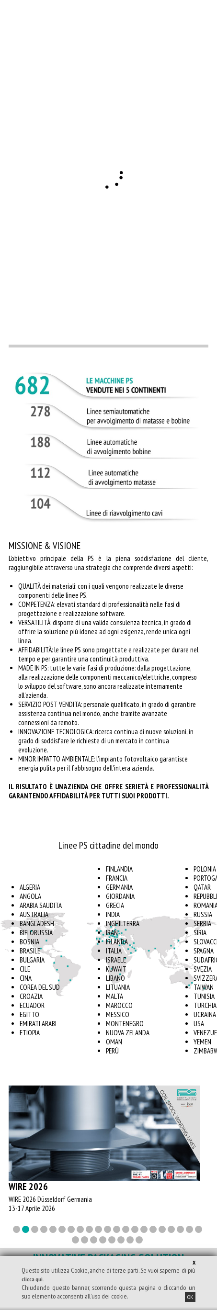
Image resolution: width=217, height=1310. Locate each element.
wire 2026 (28, 1186)
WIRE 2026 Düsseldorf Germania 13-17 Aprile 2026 (50, 1204)
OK (190, 1296)
